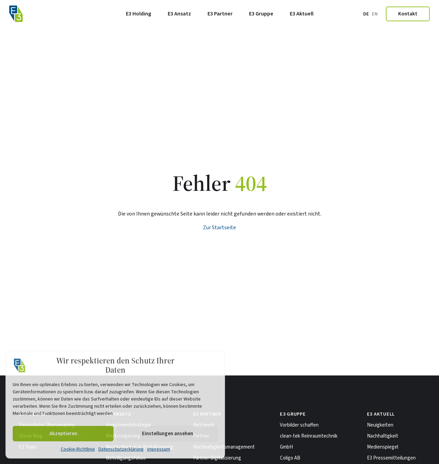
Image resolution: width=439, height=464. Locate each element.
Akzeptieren (63, 433)
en (375, 14)
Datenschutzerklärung (121, 449)
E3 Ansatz (179, 14)
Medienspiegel (382, 447)
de (366, 14)
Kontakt (407, 14)
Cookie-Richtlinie (78, 449)
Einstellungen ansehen (167, 433)
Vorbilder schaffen (299, 425)
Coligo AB (290, 458)
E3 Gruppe (261, 14)
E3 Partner (220, 14)
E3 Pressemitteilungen (391, 458)
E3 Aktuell (301, 14)
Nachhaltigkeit (382, 436)
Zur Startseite (219, 227)
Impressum (158, 449)
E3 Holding (138, 14)
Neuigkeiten (380, 425)
